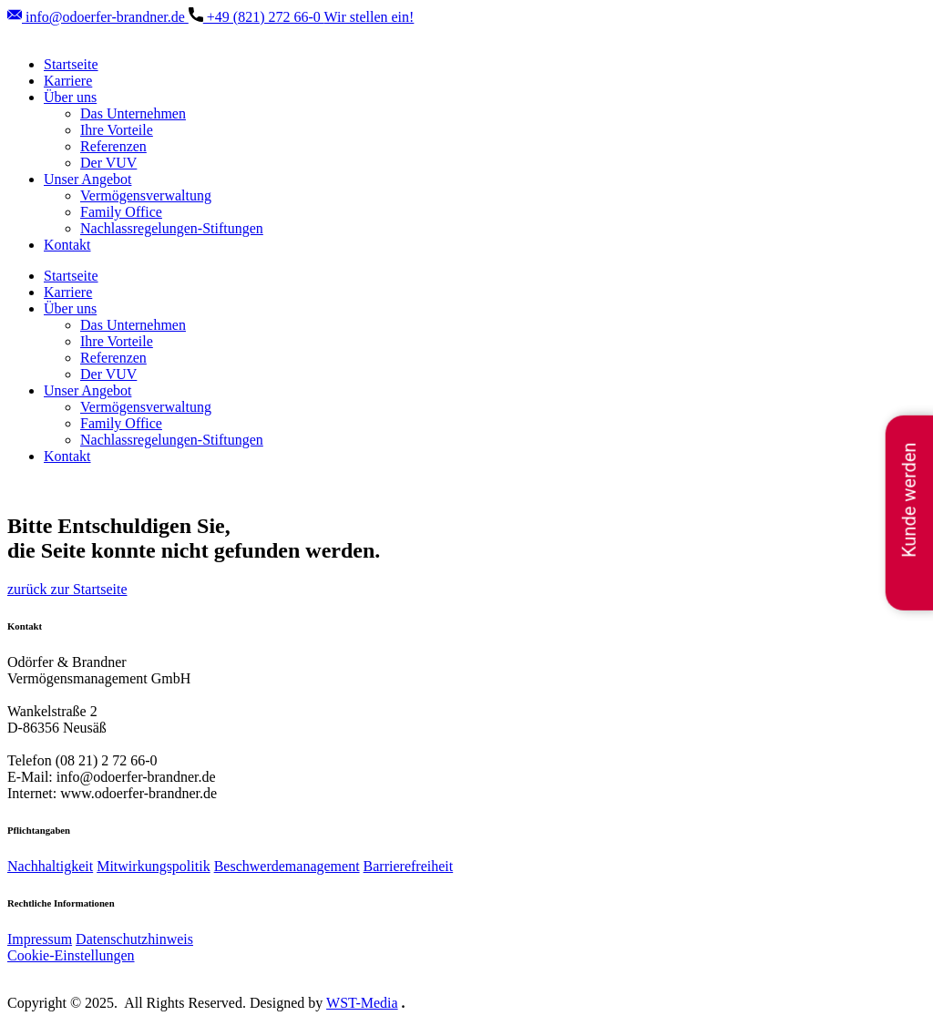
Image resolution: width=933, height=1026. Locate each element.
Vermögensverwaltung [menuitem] (145, 195)
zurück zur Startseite (67, 589)
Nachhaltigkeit (50, 866)
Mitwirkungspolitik (153, 866)
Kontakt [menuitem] (67, 244)
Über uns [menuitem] (70, 97)
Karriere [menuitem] (68, 80)
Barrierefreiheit (409, 866)
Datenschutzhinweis (134, 939)
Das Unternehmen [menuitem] (133, 113)
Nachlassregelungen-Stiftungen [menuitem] (171, 228)
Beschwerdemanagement (287, 866)
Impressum (39, 939)
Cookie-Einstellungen (71, 955)
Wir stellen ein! (369, 17)
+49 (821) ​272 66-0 (256, 17)
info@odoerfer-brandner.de (98, 17)
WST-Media (362, 1003)
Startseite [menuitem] (71, 64)
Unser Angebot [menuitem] (87, 179)
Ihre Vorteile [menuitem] (116, 130)
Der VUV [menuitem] (108, 162)
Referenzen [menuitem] (113, 146)
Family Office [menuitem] (121, 212)
